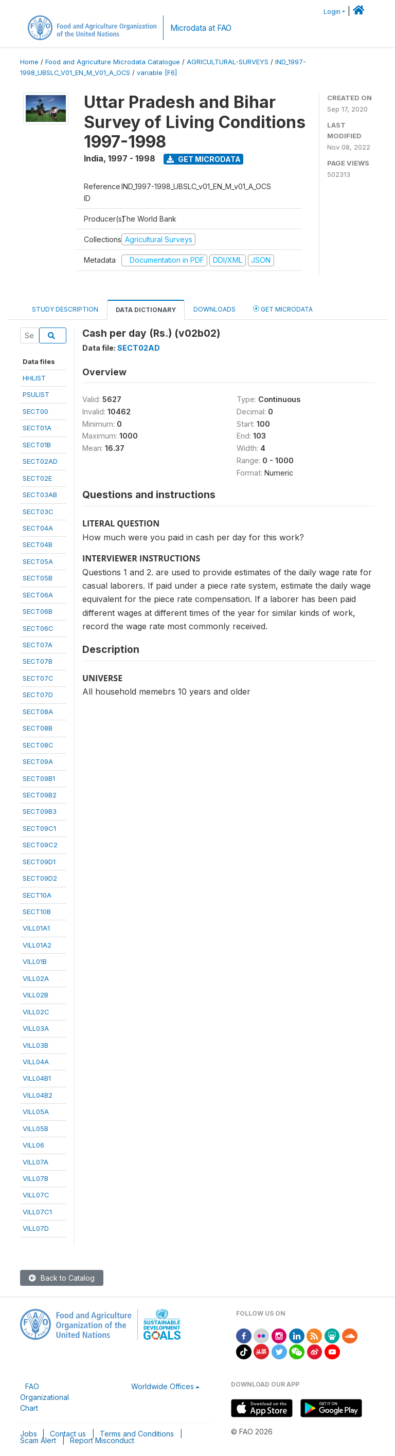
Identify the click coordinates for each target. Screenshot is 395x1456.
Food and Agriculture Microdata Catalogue (112, 62)
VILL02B (35, 995)
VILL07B (35, 1178)
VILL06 (33, 1145)
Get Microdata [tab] (283, 308)
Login (332, 11)
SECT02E (37, 478)
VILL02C (36, 1012)
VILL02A (36, 978)
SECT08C (38, 745)
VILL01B (35, 961)
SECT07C (38, 678)
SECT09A (38, 761)
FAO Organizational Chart (44, 1397)
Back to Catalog (62, 1277)
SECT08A (38, 711)
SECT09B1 (39, 778)
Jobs (28, 1433)
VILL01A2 (37, 945)
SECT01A (37, 428)
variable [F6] (157, 73)
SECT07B (37, 661)
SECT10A (37, 895)
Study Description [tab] (65, 309)
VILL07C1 (37, 1212)
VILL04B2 (37, 1095)
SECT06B (37, 611)
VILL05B (35, 1128)
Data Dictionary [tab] (146, 310)
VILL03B (35, 1045)
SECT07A (37, 645)
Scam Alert (38, 1440)
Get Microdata (204, 159)
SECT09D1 (39, 862)
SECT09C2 (40, 845)
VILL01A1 (36, 928)
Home (29, 62)
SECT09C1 (39, 828)
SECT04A (38, 528)
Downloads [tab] (214, 309)
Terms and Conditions (137, 1433)
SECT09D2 (40, 878)
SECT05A (38, 561)
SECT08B (37, 728)
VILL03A (36, 1028)
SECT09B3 (40, 811)
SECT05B (37, 578)
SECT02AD (40, 461)
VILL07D (36, 1228)
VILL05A (36, 1111)
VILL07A (35, 1162)
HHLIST (34, 378)
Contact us (68, 1433)
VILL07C (36, 1195)
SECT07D (38, 694)
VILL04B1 (37, 1078)
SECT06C (38, 628)
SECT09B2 (40, 795)
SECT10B (37, 911)
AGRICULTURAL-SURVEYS (227, 62)
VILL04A (36, 1062)
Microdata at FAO (200, 28)
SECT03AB (40, 494)
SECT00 (35, 411)
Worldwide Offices (162, 1386)
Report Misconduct (102, 1440)
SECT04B (37, 544)
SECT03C (38, 511)
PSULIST (36, 394)
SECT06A (38, 595)
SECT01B (37, 445)
